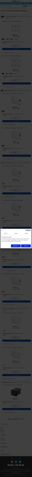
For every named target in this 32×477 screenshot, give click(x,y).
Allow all (26, 245)
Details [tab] (16, 233)
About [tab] (26, 233)
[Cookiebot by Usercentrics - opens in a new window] (26, 230)
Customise (15, 245)
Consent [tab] (5, 233)
